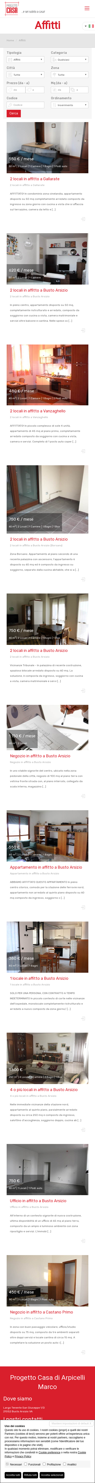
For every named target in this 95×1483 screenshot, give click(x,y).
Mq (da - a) (59, 83)
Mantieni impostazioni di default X (71, 1423)
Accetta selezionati (52, 1475)
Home (10, 40)
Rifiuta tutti (30, 1475)
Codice (12, 98)
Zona (55, 68)
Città (11, 68)
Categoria (59, 53)
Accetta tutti (13, 1475)
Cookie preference (49, 1452)
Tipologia (14, 53)
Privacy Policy (23, 1456)
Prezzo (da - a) (18, 83)
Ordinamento (61, 98)
